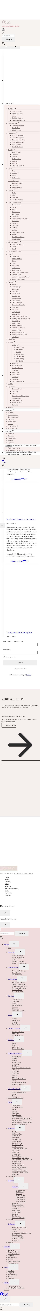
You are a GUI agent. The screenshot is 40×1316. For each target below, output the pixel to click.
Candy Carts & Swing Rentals (20, 218)
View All (10, 407)
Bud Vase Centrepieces (18, 140)
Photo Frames (16, 268)
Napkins (14, 175)
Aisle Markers (16, 128)
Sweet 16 (18, 352)
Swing (14, 234)
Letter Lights (16, 296)
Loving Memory (16, 298)
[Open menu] (2, 525)
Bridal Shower (16, 374)
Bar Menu (14, 284)
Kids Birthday (20, 347)
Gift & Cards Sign (17, 302)
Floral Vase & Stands (18, 165)
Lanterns (14, 161)
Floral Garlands (16, 144)
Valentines (15, 377)
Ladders (14, 230)
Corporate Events (13, 415)
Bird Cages (15, 216)
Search (9, 39)
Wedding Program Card (18, 332)
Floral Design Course (14, 448)
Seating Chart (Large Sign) (19, 316)
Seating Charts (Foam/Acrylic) (20, 272)
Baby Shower (15, 372)
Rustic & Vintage (17, 400)
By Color (10, 384)
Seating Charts (16, 270)
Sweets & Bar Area (17, 200)
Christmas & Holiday (18, 381)
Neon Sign (15, 185)
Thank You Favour (17, 325)
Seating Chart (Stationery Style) (21, 318)
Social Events (12, 421)
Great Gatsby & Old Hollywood (20, 396)
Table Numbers (16, 159)
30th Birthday (20, 358)
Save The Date (16, 314)
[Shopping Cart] (3, 29)
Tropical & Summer (17, 239)
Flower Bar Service (13, 426)
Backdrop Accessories (18, 120)
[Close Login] (5, 925)
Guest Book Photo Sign (18, 305)
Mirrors (14, 263)
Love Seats (15, 197)
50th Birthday (20, 361)
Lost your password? (20, 668)
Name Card (15, 309)
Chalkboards (15, 256)
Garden (14, 393)
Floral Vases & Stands (18, 142)
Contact (8, 452)
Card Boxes (15, 221)
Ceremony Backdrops (18, 125)
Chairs (14, 195)
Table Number (16, 323)
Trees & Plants (16, 205)
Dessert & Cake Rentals (14, 251)
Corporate (15, 223)
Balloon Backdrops (17, 113)
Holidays (10, 424)
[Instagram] (9, 23)
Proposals (15, 370)
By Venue (10, 443)
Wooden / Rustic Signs (18, 279)
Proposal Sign (16, 312)
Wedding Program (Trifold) (19, 334)
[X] (6, 23)
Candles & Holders (17, 183)
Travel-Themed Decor (18, 237)
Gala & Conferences (17, 368)
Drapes (14, 116)
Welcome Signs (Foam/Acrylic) (20, 277)
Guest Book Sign (17, 300)
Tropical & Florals (17, 403)
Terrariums (15, 163)
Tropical (14, 209)
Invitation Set (16, 293)
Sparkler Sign (16, 321)
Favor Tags (15, 291)
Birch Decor (15, 214)
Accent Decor (16, 212)
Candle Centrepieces (18, 138)
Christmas (15, 225)
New (9, 106)
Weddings (15, 363)
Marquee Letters (17, 187)
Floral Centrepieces (17, 135)
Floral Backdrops (17, 111)
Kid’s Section (11, 339)
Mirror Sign (15, 307)
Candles (14, 156)
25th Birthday (20, 356)
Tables (14, 193)
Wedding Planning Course (15, 450)
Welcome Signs (16, 130)
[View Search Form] (3, 458)
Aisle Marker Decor (17, 147)
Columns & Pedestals (18, 244)
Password (6, 649)
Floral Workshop (12, 428)
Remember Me (10, 657)
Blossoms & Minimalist (18, 389)
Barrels (14, 207)
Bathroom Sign (16, 287)
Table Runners (16, 178)
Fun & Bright (15, 391)
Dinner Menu (15, 289)
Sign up (28, 675)
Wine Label (15, 337)
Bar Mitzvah (15, 379)
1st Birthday (19, 349)
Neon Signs (15, 265)
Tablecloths (15, 173)
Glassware (15, 154)
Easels (14, 246)
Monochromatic (16, 398)
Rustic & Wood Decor (18, 232)
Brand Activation (17, 365)
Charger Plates (16, 152)
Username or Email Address (13, 641)
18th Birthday (20, 354)
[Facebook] (3, 23)
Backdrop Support (17, 118)
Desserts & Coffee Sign (18, 327)
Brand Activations (13, 417)
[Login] (3, 32)
